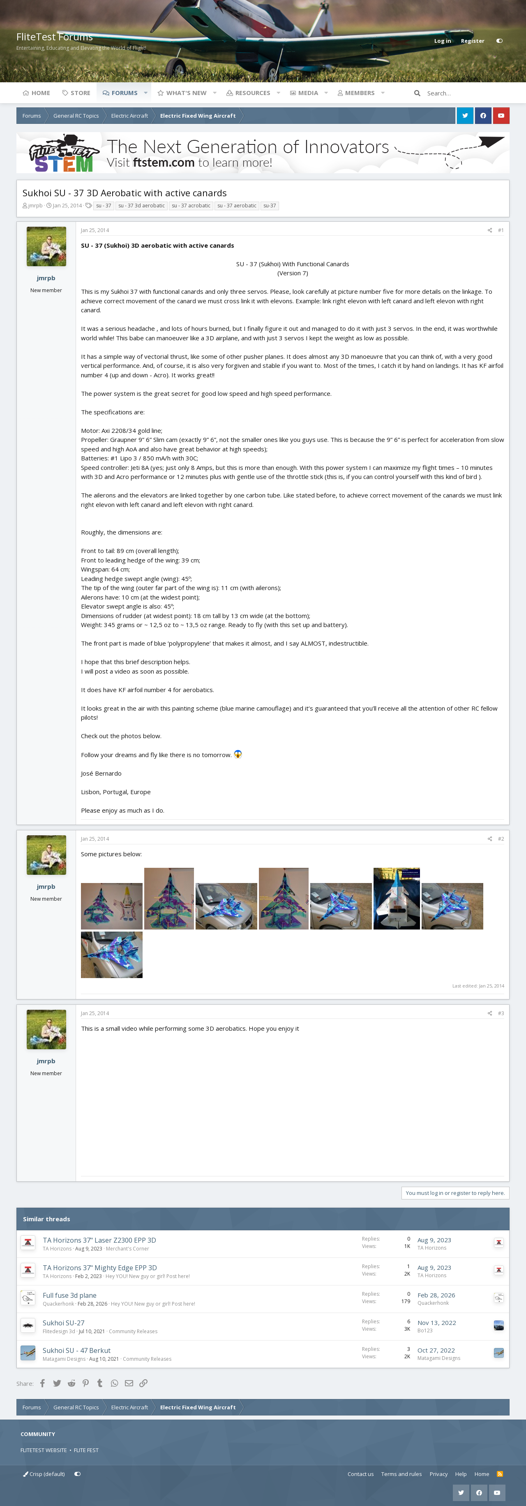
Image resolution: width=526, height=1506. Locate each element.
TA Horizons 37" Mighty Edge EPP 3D (100, 1267)
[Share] (490, 230)
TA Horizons (57, 1248)
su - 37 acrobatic (191, 205)
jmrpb (35, 205)
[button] (145, 92)
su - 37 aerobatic (236, 205)
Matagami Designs (64, 1358)
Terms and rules (401, 1474)
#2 (501, 838)
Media (308, 92)
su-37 (269, 205)
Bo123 (425, 1330)
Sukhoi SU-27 (63, 1322)
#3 (501, 1013)
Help (461, 1474)
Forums (125, 92)
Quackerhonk (58, 1303)
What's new (186, 92)
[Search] (468, 93)
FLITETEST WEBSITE (44, 1450)
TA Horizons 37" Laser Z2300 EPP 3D (99, 1240)
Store (80, 92)
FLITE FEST (86, 1450)
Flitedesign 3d (59, 1331)
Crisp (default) (44, 1474)
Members (360, 92)
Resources (252, 92)
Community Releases (133, 1331)
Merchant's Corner (127, 1248)
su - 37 (103, 205)
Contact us (361, 1474)
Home (41, 92)
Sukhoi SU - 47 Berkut (77, 1350)
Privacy (439, 1474)
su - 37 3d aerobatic (141, 205)
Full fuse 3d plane (70, 1295)
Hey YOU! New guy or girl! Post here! (148, 1276)
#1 (501, 230)
